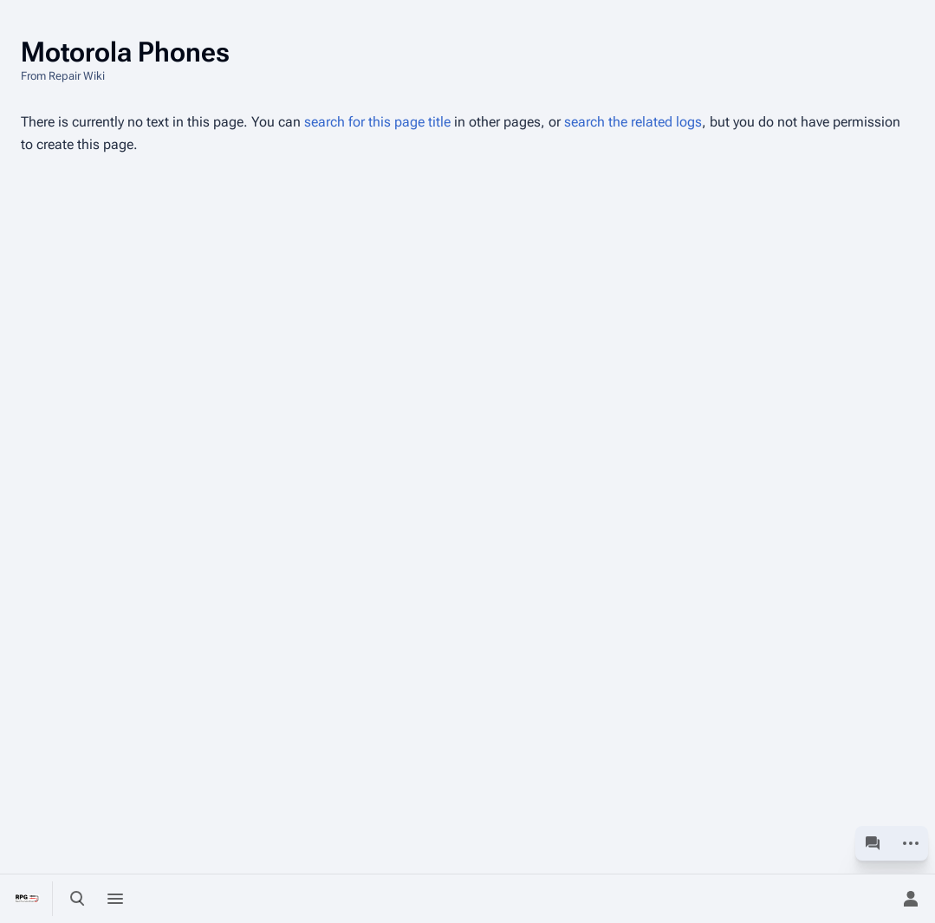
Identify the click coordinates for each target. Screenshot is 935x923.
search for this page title (377, 122)
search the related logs (633, 122)
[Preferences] (872, 898)
